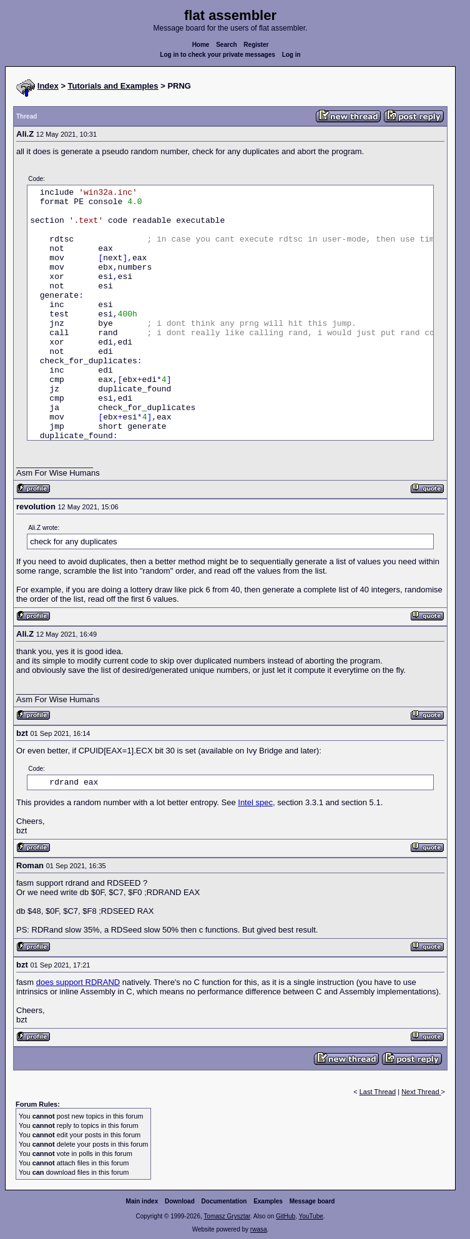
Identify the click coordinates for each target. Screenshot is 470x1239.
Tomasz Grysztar (226, 1216)
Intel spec (255, 802)
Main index (142, 1201)
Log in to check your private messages (217, 54)
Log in (291, 54)
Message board (312, 1201)
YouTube (310, 1216)
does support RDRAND (78, 982)
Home (201, 44)
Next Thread (421, 1091)
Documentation (224, 1201)
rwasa (258, 1229)
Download (180, 1201)
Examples (268, 1201)
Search (226, 44)
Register (255, 44)
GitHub (285, 1216)
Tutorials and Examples (113, 86)
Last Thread (378, 1091)
